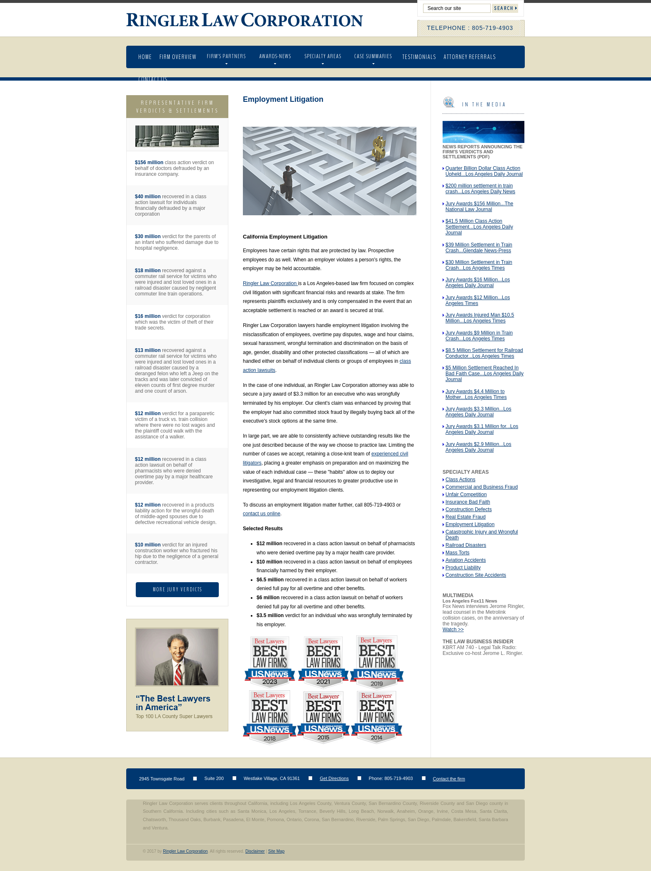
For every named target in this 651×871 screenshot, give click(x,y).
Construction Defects (468, 509)
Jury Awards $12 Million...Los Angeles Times (477, 300)
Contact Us (152, 79)
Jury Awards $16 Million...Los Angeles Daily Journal (477, 282)
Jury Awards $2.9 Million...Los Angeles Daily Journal (478, 447)
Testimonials (419, 57)
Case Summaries (373, 56)
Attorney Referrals (469, 57)
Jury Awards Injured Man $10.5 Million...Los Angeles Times (479, 318)
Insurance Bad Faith (467, 502)
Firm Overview (177, 57)
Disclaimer (255, 851)
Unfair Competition (466, 494)
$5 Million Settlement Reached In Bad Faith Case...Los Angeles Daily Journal (484, 373)
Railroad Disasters (465, 545)
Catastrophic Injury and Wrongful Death (481, 535)
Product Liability (463, 568)
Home (145, 57)
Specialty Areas (322, 56)
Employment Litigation (469, 524)
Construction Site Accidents (475, 575)
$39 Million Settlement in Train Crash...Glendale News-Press (478, 247)
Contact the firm (449, 778)
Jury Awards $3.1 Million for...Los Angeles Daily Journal (481, 429)
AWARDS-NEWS (275, 56)
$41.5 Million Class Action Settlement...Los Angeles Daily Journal (479, 227)
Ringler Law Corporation (245, 20)
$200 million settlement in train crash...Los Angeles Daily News (480, 188)
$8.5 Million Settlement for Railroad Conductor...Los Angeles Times (484, 353)
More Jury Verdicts (177, 589)
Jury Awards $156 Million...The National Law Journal (479, 206)
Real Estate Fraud (465, 517)
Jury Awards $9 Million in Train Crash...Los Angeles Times (479, 336)
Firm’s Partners (226, 56)
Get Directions (334, 778)
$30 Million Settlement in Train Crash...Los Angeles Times (478, 265)
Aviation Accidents (465, 560)
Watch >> (453, 629)
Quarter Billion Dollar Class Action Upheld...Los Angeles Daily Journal (484, 171)
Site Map (276, 851)
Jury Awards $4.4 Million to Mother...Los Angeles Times (476, 394)
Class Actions (460, 479)
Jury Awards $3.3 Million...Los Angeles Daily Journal (478, 412)
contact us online (261, 514)
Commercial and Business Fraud (481, 487)
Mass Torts (457, 553)
